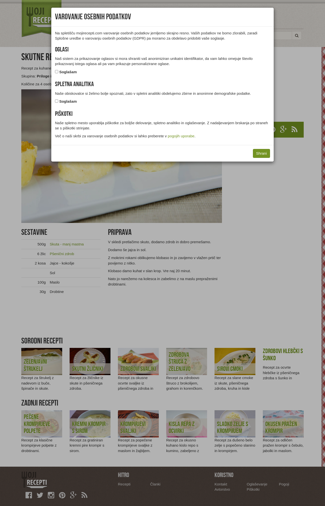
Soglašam (68, 72)
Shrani (261, 153)
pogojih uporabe (181, 136)
